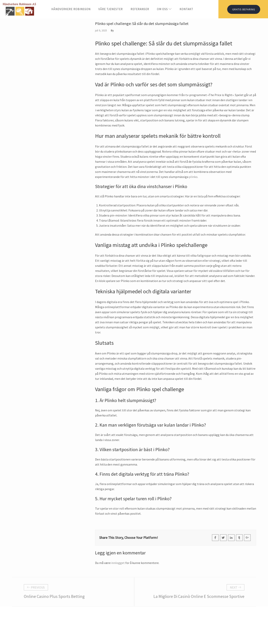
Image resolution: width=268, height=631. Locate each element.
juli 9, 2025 (101, 30)
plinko (193, 177)
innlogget (118, 563)
